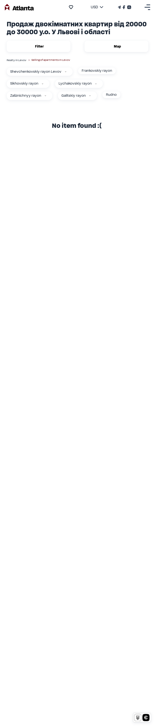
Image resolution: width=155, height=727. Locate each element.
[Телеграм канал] (120, 7)
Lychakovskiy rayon (75, 83)
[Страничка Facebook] (124, 7)
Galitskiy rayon (73, 95)
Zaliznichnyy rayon (25, 95)
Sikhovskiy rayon (24, 83)
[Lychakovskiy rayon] (96, 84)
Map (116, 46)
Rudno (111, 94)
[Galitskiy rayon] (90, 95)
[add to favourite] (71, 7)
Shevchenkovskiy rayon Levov (35, 71)
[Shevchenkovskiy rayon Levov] (65, 71)
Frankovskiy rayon (97, 70)
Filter (38, 46)
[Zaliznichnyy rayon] (45, 95)
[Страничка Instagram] (128, 7)
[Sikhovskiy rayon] (42, 84)
